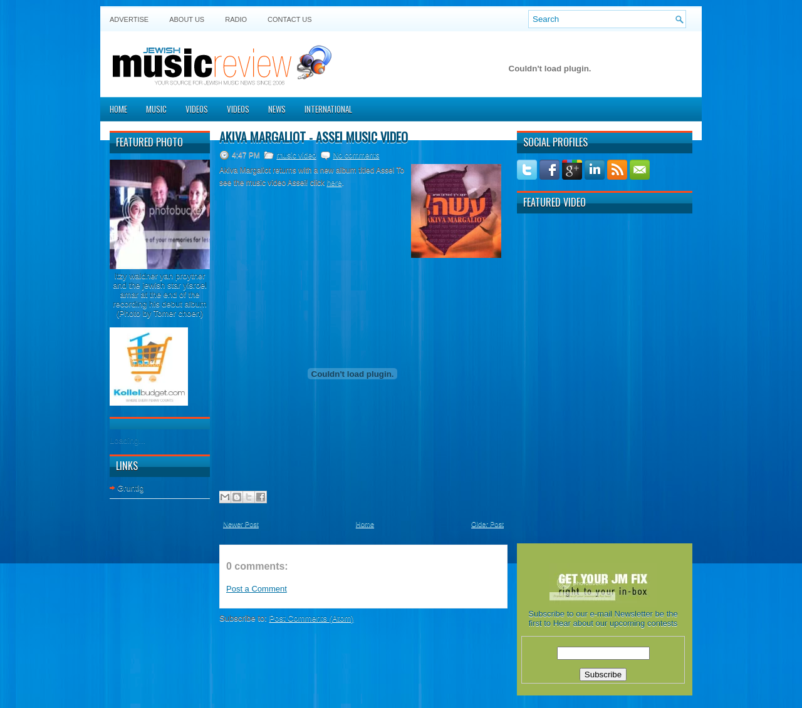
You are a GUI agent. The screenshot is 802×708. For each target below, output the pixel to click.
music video (296, 155)
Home (118, 109)
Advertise (129, 19)
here (333, 182)
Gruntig (130, 488)
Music (156, 109)
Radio (236, 19)
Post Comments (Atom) (311, 618)
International (328, 109)
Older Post (487, 524)
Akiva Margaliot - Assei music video (313, 137)
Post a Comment (256, 588)
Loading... (127, 440)
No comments (356, 155)
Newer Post (241, 524)
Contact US (290, 19)
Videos (196, 109)
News (277, 109)
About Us (186, 19)
